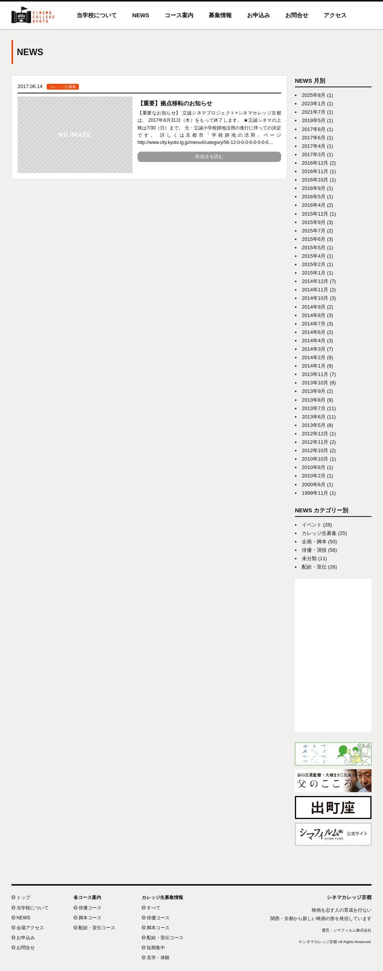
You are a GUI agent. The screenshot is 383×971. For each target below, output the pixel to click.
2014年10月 (315, 298)
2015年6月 (314, 239)
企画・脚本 (314, 541)
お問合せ (296, 15)
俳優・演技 (314, 550)
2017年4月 (314, 146)
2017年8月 (314, 129)
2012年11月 (315, 442)
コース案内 (179, 15)
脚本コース (87, 917)
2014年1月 (314, 366)
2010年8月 (314, 467)
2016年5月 (314, 196)
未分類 (309, 558)
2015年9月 (314, 222)
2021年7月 (314, 112)
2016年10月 (315, 180)
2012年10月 (315, 450)
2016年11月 (315, 171)
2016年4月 (314, 205)
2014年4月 (314, 340)
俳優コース (87, 908)
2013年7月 (314, 408)
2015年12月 (315, 214)
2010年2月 (314, 476)
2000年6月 (314, 484)
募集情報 (220, 15)
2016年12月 (315, 163)
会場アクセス (27, 927)
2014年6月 (314, 332)
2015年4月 (314, 256)
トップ (20, 897)
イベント (312, 525)
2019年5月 (314, 120)
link (149, 127)
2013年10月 (315, 383)
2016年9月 (314, 188)
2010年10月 (315, 459)
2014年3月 (314, 349)
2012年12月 (315, 433)
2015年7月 (314, 231)
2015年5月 (314, 247)
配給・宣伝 (314, 567)
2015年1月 (314, 273)
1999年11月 (315, 493)
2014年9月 (314, 307)
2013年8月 (314, 400)
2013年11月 (315, 374)
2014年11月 (315, 290)
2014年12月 (315, 281)
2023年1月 (314, 103)
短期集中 (153, 947)
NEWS (140, 15)
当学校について (97, 15)
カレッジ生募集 (319, 533)
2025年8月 (314, 95)
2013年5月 (314, 425)
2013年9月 (314, 391)
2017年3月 (314, 154)
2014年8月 (314, 315)
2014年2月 (314, 357)
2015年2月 (314, 264)
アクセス (335, 15)
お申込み (258, 15)
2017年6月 (314, 138)
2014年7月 (314, 324)
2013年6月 (314, 417)
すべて (151, 908)
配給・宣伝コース (94, 927)
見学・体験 (156, 957)
